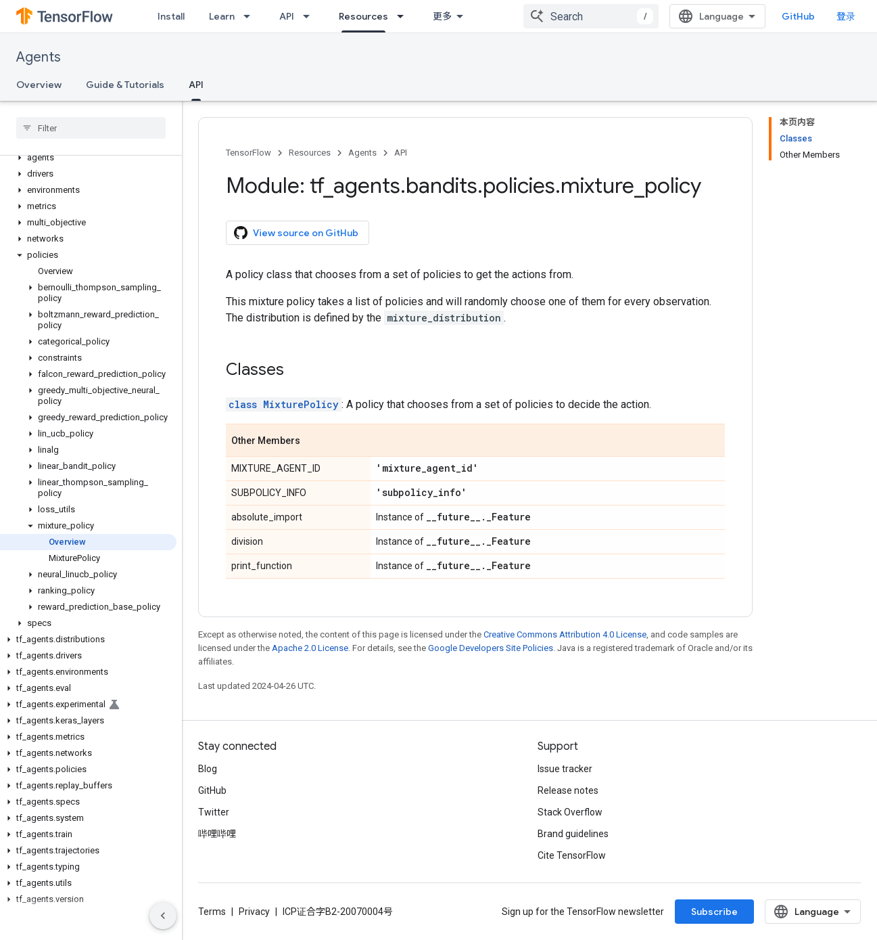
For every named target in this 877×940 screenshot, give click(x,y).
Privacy (254, 911)
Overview (39, 85)
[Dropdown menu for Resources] (404, 16)
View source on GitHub (296, 233)
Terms (212, 911)
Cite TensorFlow (572, 855)
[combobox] (591, 16)
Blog (207, 768)
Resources (310, 153)
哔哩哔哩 (217, 833)
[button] (88, 158)
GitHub (798, 16)
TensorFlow (248, 153)
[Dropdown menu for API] (310, 16)
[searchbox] (91, 128)
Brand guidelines (573, 833)
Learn (222, 16)
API (286, 16)
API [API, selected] (196, 85)
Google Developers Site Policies (490, 648)
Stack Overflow (570, 812)
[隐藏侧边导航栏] (162, 915)
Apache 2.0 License (310, 648)
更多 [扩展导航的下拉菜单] (442, 16)
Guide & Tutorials (125, 85)
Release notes (568, 790)
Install (171, 16)
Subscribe (714, 911)
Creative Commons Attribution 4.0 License (564, 634)
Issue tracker (565, 768)
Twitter (213, 812)
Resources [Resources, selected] (363, 16)
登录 (845, 16)
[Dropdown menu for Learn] (251, 16)
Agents (38, 57)
